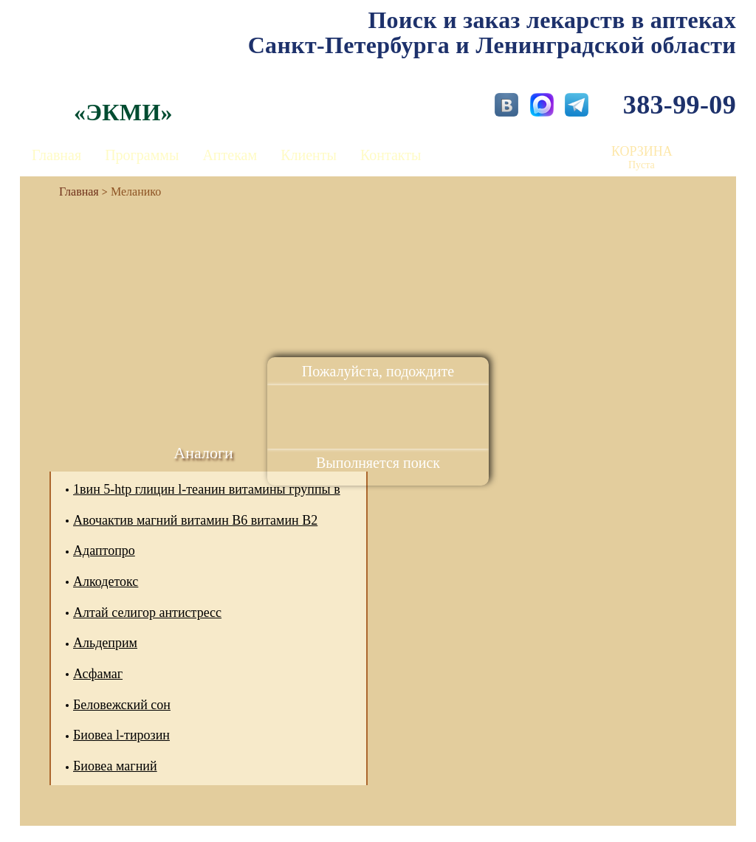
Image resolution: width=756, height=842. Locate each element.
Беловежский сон (122, 704)
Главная (56, 155)
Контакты (391, 155)
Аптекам (229, 155)
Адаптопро (104, 550)
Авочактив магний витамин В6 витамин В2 (195, 520)
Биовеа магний (115, 766)
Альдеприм (105, 642)
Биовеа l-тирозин (121, 735)
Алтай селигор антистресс (147, 612)
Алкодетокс (105, 581)
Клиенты (309, 155)
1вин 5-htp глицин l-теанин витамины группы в (206, 489)
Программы (142, 155)
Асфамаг (98, 673)
